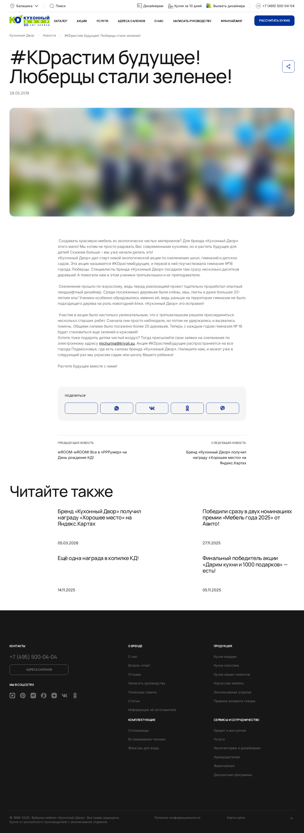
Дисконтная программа (233, 774)
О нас (158, 21)
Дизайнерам (153, 6)
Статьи (134, 700)
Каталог (60, 21)
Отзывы (134, 674)
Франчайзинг (231, 21)
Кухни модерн (225, 656)
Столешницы (138, 730)
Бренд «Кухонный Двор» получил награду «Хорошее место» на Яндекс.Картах (215, 457)
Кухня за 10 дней (188, 6)
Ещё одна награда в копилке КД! (100, 558)
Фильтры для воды (143, 748)
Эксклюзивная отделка (232, 692)
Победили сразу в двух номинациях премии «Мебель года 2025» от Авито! (248, 517)
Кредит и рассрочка (230, 730)
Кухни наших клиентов (232, 674)
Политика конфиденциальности (178, 817)
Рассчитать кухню (274, 21)
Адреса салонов (131, 21)
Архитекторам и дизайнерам (237, 748)
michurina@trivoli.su (117, 343)
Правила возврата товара (234, 700)
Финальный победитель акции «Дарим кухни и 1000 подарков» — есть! (247, 564)
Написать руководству (192, 21)
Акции (82, 21)
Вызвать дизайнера (229, 6)
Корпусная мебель (229, 683)
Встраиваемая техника (147, 739)
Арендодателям (227, 756)
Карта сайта (236, 817)
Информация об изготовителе (152, 709)
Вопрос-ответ (139, 665)
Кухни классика (226, 665)
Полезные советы (142, 692)
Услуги (102, 21)
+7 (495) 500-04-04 (278, 6)
